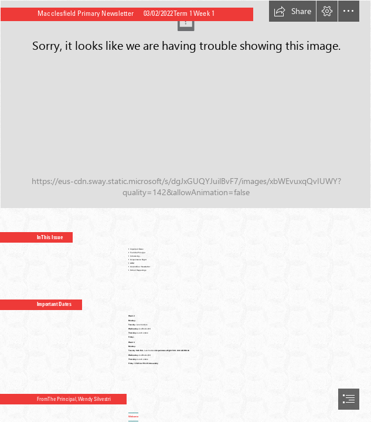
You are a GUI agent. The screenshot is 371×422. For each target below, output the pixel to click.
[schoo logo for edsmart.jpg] (185, 104)
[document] (185, 211)
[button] (292, 11)
